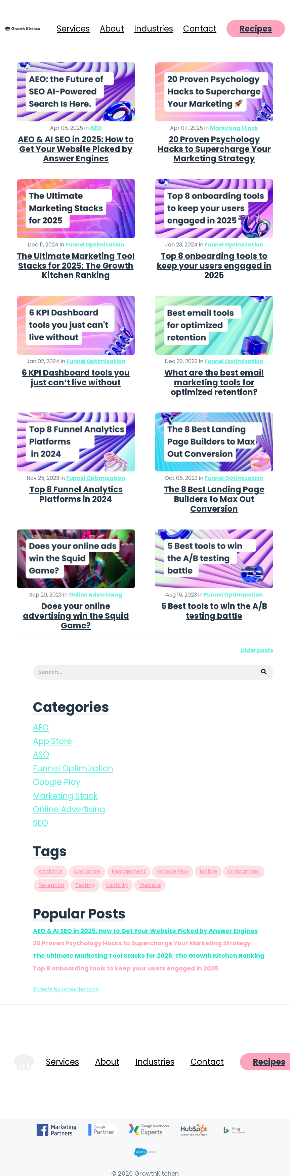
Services (73, 28)
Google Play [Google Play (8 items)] (173, 871)
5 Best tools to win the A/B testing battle (214, 611)
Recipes (256, 28)
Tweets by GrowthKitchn (66, 989)
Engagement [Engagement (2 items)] (129, 871)
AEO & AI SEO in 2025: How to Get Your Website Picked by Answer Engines (76, 149)
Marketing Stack (234, 128)
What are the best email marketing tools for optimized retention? (214, 382)
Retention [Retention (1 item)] (51, 885)
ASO (41, 754)
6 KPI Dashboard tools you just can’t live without (76, 377)
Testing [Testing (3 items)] (85, 885)
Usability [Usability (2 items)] (117, 885)
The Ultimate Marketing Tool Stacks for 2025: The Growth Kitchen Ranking (76, 265)
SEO (40, 823)
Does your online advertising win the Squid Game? (76, 616)
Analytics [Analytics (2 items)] (50, 871)
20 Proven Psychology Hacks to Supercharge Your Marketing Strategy (214, 149)
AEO (95, 128)
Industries (153, 28)
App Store (52, 741)
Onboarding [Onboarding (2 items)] (243, 871)
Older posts (256, 650)
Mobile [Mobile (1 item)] (208, 871)
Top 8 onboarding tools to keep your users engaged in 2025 (214, 265)
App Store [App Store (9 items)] (87, 871)
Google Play (57, 782)
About (112, 28)
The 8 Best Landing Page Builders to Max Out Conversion (214, 499)
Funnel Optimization (95, 244)
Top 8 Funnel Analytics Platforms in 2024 (76, 494)
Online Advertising (95, 595)
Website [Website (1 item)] (150, 885)
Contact (199, 28)
